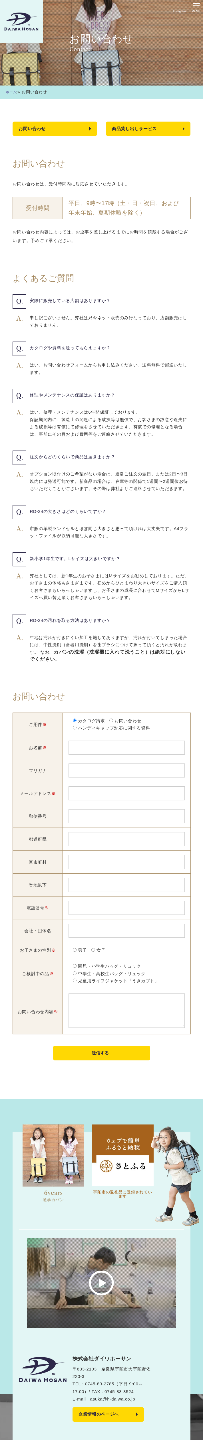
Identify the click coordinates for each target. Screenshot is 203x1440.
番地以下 (38, 885)
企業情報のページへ (100, 1415)
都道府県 (38, 839)
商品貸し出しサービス (136, 128)
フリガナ (38, 770)
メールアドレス (38, 793)
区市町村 (38, 862)
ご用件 (38, 724)
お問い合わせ (33, 128)
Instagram (179, 11)
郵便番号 (38, 816)
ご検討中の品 (37, 973)
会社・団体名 (37, 931)
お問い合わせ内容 (38, 1011)
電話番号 (38, 908)
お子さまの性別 (38, 950)
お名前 (38, 747)
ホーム (12, 92)
